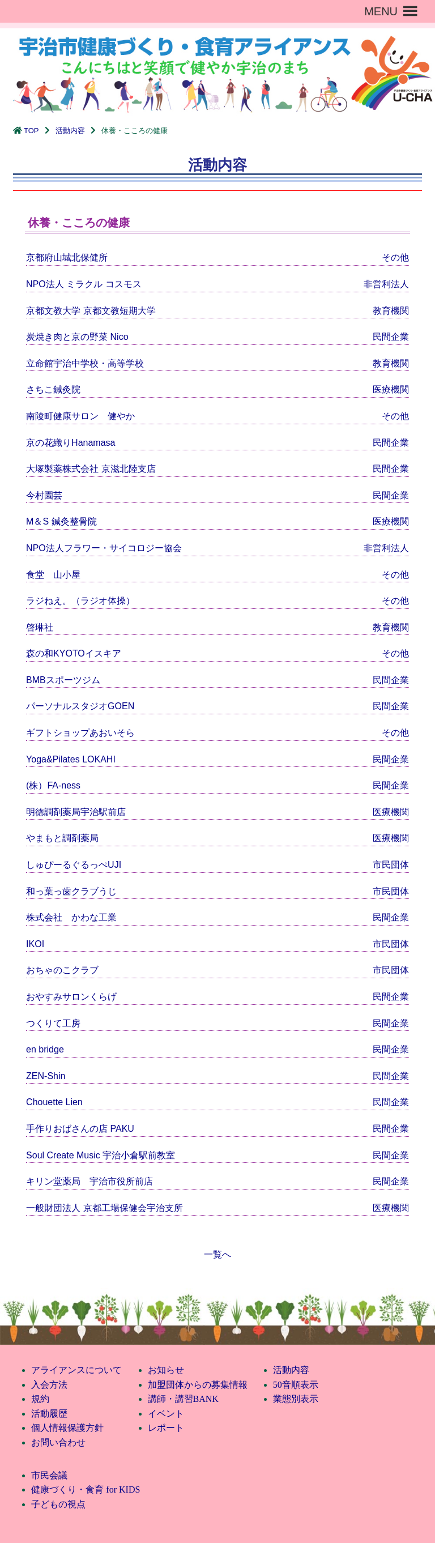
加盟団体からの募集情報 (198, 1384)
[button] (381, 11)
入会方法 (49, 1384)
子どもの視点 (58, 1504)
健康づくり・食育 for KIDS (85, 1489)
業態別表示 (295, 1399)
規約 (40, 1399)
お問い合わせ (58, 1442)
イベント (166, 1413)
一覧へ (217, 1254)
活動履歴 (49, 1413)
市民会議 (49, 1475)
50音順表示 (295, 1384)
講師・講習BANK (183, 1399)
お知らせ (166, 1370)
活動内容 (70, 130)
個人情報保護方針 (67, 1428)
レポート (166, 1428)
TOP (31, 130)
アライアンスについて (76, 1370)
